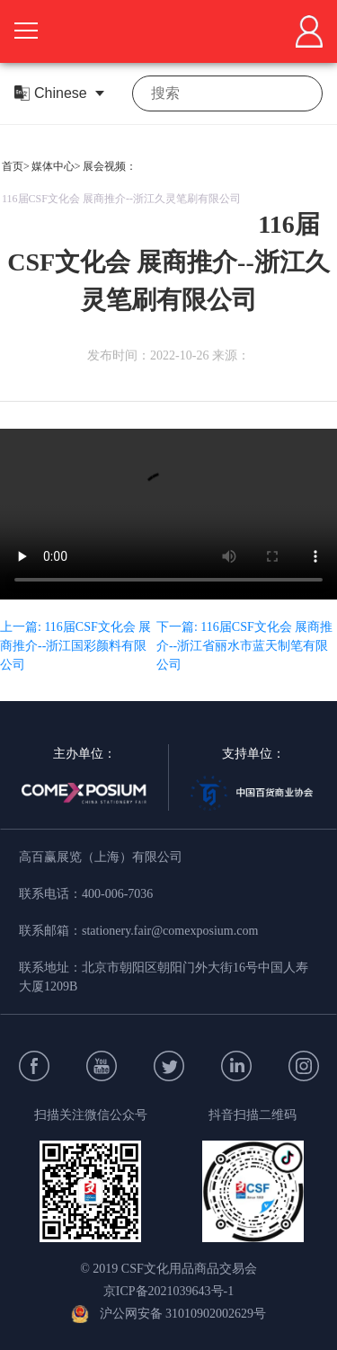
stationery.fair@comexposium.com (170, 930)
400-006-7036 (117, 894)
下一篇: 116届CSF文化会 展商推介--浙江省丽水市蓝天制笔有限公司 (244, 645)
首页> (16, 166)
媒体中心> (56, 166)
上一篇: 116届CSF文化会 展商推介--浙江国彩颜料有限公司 (75, 645)
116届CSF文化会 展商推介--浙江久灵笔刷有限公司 (121, 198)
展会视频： (110, 166)
